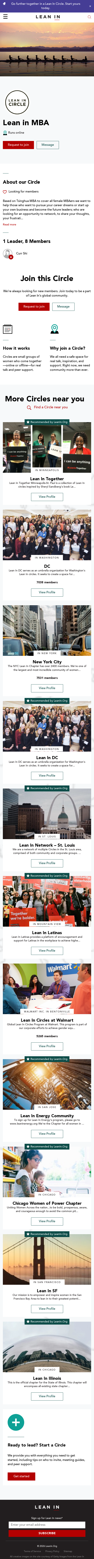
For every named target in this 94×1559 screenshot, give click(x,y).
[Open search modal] (89, 17)
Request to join (18, 145)
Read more (9, 224)
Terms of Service (32, 1551)
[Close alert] (89, 6)
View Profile (47, 497)
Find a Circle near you (47, 408)
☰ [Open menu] (5, 17)
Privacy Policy (52, 1551)
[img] (47, 447)
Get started (21, 1476)
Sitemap (68, 1551)
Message (48, 145)
